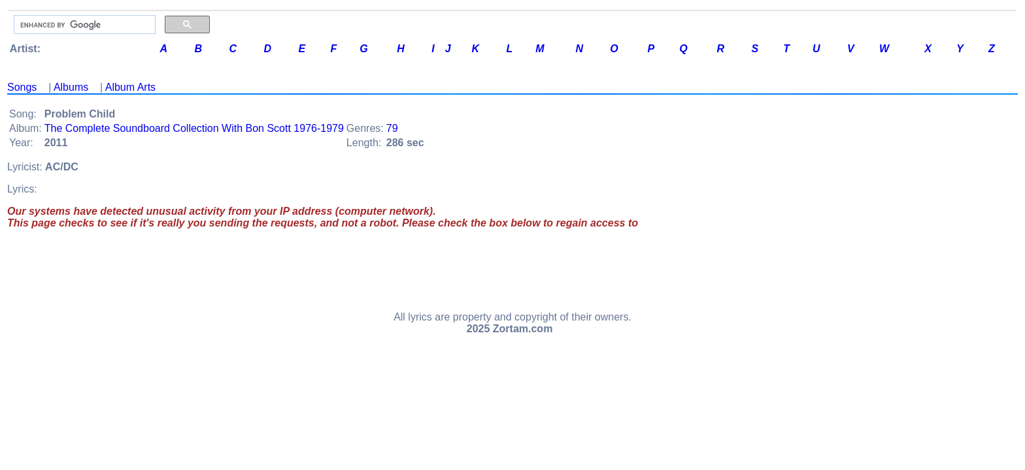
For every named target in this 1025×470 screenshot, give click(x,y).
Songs (22, 87)
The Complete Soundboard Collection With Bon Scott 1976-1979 (194, 128)
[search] (83, 25)
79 (392, 128)
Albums (71, 87)
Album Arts (130, 87)
